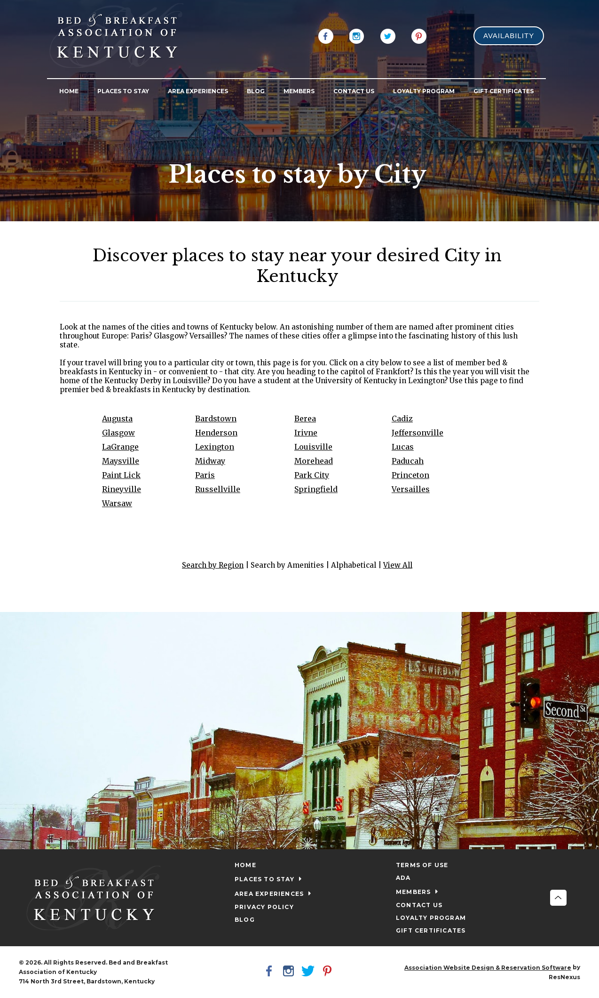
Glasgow (118, 432)
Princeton (410, 475)
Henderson (216, 432)
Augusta (117, 418)
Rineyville (121, 489)
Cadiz (401, 418)
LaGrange (120, 446)
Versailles (410, 489)
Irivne (305, 432)
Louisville (313, 446)
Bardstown (215, 418)
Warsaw (117, 503)
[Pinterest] (418, 35)
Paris (205, 475)
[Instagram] (356, 35)
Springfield (315, 489)
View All (397, 565)
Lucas (402, 446)
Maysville (120, 461)
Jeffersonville (417, 432)
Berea (304, 418)
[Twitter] (387, 35)
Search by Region (213, 565)
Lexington (214, 446)
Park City (311, 475)
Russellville (217, 489)
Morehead (313, 461)
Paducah (407, 461)
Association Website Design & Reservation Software (487, 967)
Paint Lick (121, 475)
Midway (210, 461)
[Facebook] (325, 35)
